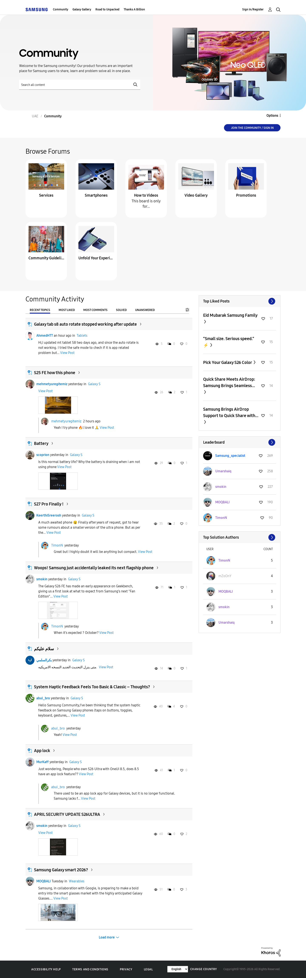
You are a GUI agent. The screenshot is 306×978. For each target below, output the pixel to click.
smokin (41, 579)
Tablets (82, 336)
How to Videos (146, 195)
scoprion (42, 455)
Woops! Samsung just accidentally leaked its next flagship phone (94, 567)
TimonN (57, 545)
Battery (41, 443)
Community (60, 9)
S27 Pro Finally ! (49, 504)
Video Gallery (196, 195)
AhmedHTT (44, 336)
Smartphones (96, 195)
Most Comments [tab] (95, 310)
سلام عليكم (44, 648)
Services (46, 195)
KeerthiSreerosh (48, 515)
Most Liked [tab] (67, 310)
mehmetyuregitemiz (51, 384)
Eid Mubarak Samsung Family (230, 315)
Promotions (246, 195)
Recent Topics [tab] (40, 310)
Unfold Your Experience (96, 258)
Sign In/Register (253, 9)
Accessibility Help (46, 969)
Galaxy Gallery (81, 9)
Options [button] (272, 116)
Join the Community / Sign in (252, 128)
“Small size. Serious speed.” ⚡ (228, 342)
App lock (42, 750)
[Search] (79, 85)
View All (239, 301)
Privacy (126, 969)
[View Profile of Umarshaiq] (223, 471)
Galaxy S (94, 384)
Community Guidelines (46, 258)
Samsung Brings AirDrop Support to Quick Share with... (230, 412)
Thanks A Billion (134, 9)
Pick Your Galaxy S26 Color (228, 362)
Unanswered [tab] (145, 310)
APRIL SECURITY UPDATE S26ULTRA (67, 814)
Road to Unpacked (107, 9)
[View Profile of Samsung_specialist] (230, 456)
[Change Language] (177, 969)
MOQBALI (43, 881)
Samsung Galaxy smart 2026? (61, 869)
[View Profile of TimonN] (221, 518)
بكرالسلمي (44, 660)
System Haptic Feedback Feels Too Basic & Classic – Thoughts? (92, 686)
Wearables (76, 881)
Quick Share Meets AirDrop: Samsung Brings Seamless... (229, 382)
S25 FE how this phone (54, 372)
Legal (148, 969)
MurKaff (42, 762)
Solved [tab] (121, 310)
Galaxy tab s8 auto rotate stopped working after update (85, 324)
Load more (107, 937)
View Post (67, 353)
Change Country (203, 969)
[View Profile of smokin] (220, 487)
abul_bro (43, 698)
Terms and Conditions (90, 969)
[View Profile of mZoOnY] (224, 576)
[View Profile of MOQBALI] (222, 502)
